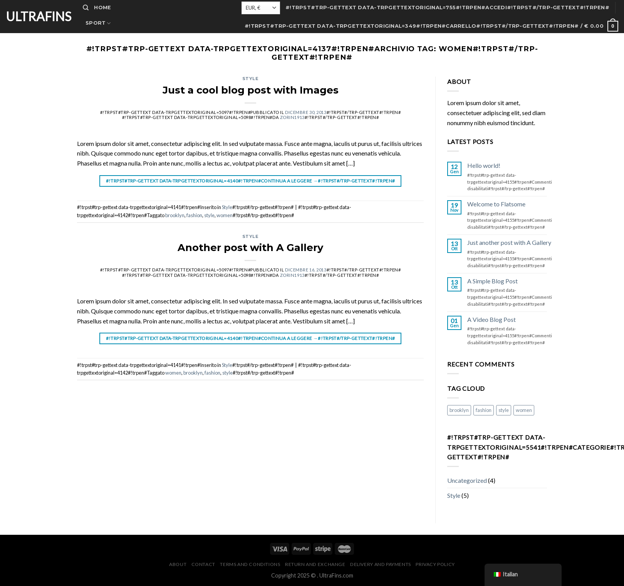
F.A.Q (93, 101)
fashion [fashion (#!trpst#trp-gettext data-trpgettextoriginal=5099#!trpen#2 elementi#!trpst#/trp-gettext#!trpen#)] (483, 410)
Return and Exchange (315, 564)
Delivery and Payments (380, 564)
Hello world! (483, 165)
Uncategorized (467, 480)
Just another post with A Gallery (509, 242)
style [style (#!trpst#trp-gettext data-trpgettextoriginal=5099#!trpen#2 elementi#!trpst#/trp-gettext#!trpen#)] (503, 410)
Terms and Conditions (250, 564)
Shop (94, 39)
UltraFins (38, 16)
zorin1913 (292, 117)
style (209, 215)
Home (102, 7)
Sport (98, 23)
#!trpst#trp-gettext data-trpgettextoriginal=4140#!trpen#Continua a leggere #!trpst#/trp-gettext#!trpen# (250, 180)
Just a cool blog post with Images (251, 90)
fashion (194, 215)
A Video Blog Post (491, 319)
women (224, 215)
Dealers (99, 85)
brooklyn (175, 215)
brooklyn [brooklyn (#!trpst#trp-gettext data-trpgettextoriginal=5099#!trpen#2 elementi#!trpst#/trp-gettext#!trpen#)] (459, 410)
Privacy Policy (435, 564)
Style (250, 78)
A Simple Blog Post (492, 281)
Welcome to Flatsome (496, 204)
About (96, 54)
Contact (100, 70)
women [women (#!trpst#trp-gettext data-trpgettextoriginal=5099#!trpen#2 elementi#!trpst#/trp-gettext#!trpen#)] (524, 410)
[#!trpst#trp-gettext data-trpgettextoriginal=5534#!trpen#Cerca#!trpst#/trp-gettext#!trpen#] (86, 7)
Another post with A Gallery (250, 247)
